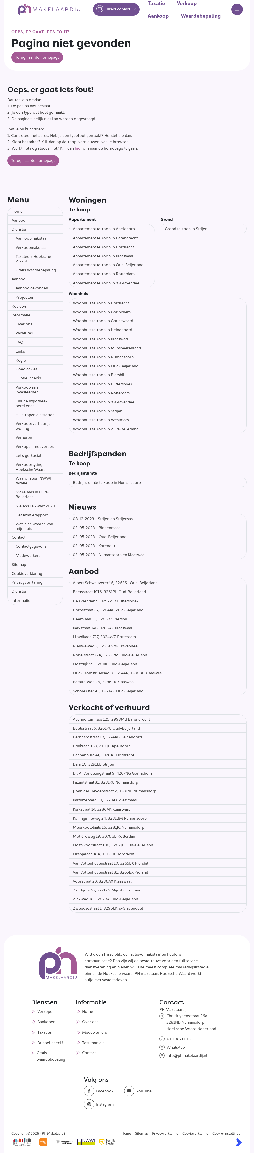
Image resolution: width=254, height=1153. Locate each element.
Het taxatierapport (32, 514)
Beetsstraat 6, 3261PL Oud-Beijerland (106, 728)
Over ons (24, 323)
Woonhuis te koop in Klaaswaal (100, 338)
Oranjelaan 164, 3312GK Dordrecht (103, 853)
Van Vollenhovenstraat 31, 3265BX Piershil (110, 872)
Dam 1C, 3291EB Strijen (93, 764)
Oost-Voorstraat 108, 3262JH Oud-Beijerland (113, 844)
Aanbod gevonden (32, 287)
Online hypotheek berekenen (32, 403)
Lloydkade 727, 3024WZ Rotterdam (104, 636)
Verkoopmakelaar (31, 247)
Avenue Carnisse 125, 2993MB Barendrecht (111, 719)
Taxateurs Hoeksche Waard (33, 258)
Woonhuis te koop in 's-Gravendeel (104, 401)
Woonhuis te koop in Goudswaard (103, 320)
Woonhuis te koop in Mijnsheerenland (107, 347)
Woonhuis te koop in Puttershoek (102, 383)
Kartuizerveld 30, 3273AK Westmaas (105, 799)
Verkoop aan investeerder (27, 389)
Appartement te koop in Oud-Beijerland (108, 264)
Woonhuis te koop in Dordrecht (101, 302)
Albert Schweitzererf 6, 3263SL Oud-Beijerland (115, 582)
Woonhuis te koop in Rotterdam (101, 392)
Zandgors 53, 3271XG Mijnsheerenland (107, 889)
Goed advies (26, 368)
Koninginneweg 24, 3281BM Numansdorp (110, 818)
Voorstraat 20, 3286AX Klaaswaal (102, 881)
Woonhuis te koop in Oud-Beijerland (105, 365)
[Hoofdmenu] (237, 9)
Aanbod (18, 220)
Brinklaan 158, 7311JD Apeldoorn (102, 745)
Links (20, 351)
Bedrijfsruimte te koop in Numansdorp (107, 482)
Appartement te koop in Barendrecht (105, 237)
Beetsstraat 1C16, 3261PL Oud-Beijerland (109, 591)
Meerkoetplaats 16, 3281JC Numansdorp (108, 827)
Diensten (19, 229)
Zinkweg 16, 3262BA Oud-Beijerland (105, 898)
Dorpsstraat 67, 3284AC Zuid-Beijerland (108, 609)
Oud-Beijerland (99, 536)
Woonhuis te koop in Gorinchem (102, 311)
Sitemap (19, 564)
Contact (18, 537)
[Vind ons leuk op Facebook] (102, 1091)
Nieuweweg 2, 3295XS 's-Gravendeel (106, 645)
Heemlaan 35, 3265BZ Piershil (100, 618)
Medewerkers (28, 555)
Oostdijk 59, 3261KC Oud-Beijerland (105, 663)
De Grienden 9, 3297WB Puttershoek (106, 600)
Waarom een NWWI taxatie (33, 480)
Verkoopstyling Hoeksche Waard (31, 466)
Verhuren (24, 437)
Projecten (24, 297)
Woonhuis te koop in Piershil (98, 374)
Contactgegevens (31, 546)
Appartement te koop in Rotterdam (104, 273)
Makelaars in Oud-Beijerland (32, 494)
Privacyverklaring (27, 582)
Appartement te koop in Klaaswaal (103, 255)
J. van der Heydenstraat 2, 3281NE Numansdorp (114, 790)
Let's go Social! (29, 455)
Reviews (19, 306)
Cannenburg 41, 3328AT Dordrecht (103, 754)
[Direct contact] (116, 9)
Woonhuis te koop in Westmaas (101, 419)
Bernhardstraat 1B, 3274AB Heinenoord (107, 736)
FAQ (19, 342)
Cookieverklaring (27, 573)
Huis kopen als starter (35, 414)
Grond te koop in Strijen (186, 228)
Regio (21, 360)
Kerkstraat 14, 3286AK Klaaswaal (101, 809)
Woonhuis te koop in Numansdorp (103, 356)
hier (78, 148)
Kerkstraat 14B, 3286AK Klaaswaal (102, 627)
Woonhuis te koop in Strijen (97, 410)
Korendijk (94, 545)
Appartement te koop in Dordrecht (103, 246)
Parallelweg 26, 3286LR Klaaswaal (104, 681)
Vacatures (24, 332)
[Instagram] (102, 1104)
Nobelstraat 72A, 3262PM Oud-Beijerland (110, 654)
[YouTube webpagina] (142, 1091)
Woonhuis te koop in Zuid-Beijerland (106, 428)
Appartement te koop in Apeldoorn (104, 228)
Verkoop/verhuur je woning (33, 425)
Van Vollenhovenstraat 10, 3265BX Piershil (110, 863)
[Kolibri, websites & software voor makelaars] (239, 1142)
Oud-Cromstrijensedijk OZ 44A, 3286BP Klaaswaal (118, 672)
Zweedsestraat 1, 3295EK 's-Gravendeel (108, 908)
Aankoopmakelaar (32, 238)
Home (17, 211)
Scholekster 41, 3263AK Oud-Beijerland (108, 690)
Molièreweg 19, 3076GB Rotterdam (104, 836)
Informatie (21, 314)
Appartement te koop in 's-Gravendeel (107, 282)
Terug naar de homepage (37, 57)
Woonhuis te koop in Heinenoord (102, 329)
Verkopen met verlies (35, 446)
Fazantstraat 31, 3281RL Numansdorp (105, 782)
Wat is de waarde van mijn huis (34, 526)
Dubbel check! (28, 377)
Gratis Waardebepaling (36, 269)
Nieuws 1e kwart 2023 (35, 505)
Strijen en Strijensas (103, 518)
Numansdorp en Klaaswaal (109, 554)
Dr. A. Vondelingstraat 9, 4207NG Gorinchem (112, 773)
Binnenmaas (96, 527)
